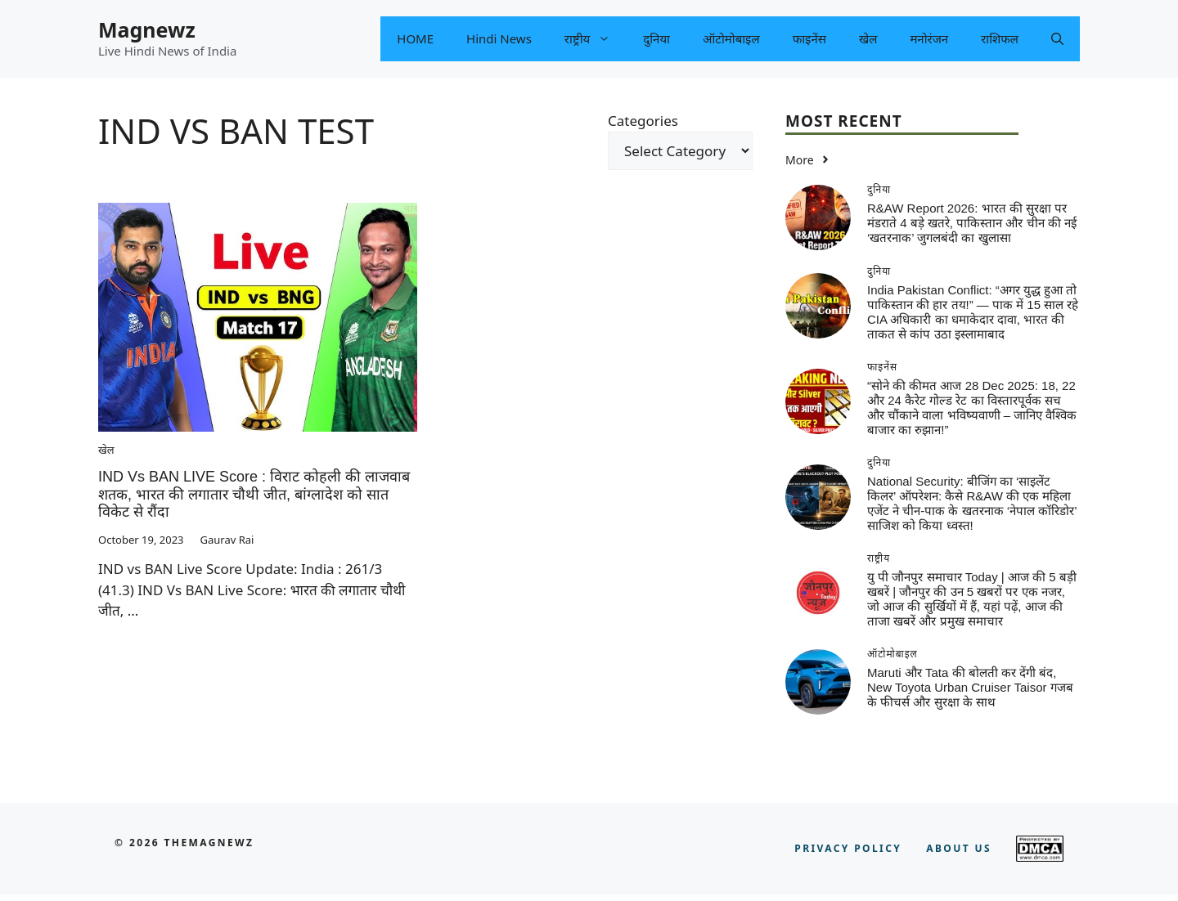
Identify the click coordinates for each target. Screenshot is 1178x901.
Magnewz (147, 29)
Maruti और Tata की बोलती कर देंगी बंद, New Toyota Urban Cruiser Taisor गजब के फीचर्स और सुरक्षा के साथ (970, 687)
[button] (1057, 38)
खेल (868, 38)
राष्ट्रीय (595, 38)
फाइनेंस (809, 38)
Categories (643, 120)
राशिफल (999, 38)
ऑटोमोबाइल (731, 38)
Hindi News (499, 38)
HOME (415, 38)
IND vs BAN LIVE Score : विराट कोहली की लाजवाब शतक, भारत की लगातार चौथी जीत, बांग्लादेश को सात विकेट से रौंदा (254, 494)
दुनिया (656, 38)
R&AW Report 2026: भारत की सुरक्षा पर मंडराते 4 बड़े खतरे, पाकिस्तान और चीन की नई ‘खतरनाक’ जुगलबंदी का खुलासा (972, 222)
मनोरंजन (929, 38)
